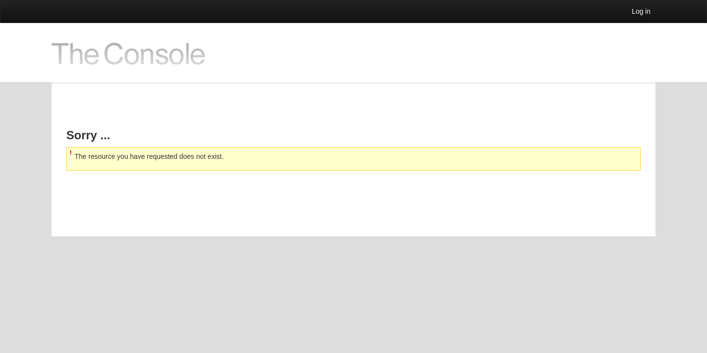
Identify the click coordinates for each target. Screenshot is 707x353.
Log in (641, 11)
